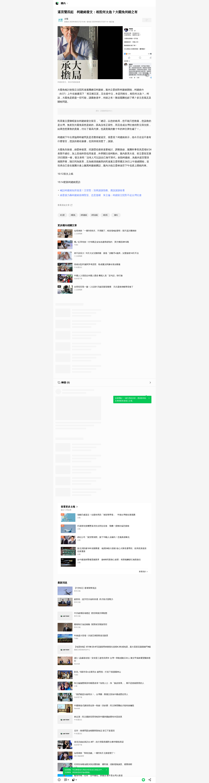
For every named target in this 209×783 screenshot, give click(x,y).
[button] (59, 779)
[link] (66, 779)
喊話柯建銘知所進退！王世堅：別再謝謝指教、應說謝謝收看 (92, 190)
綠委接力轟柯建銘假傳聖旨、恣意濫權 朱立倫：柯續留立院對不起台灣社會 (101, 195)
